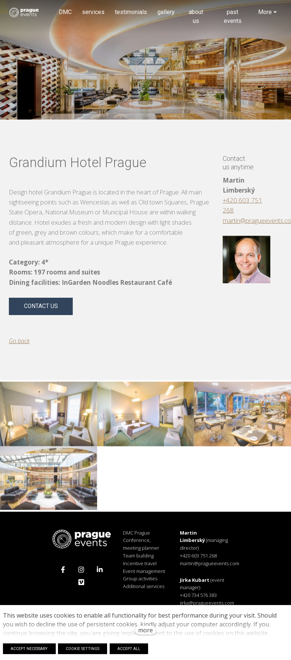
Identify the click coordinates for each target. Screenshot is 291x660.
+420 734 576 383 (198, 598)
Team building (138, 559)
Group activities (140, 582)
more (145, 630)
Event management (144, 574)
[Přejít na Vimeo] (81, 585)
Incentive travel (140, 566)
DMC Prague (136, 536)
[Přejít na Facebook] (62, 573)
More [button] (267, 13)
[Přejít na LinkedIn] (99, 573)
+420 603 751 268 (198, 559)
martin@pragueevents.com (209, 566)
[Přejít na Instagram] (81, 573)
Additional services (143, 589)
